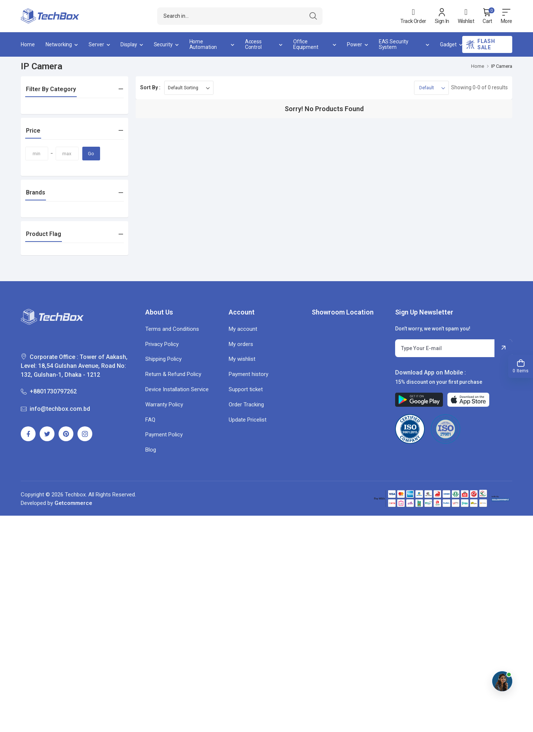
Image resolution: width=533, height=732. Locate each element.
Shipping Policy (163, 359)
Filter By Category (51, 89)
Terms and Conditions (172, 329)
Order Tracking (246, 404)
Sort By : (150, 87)
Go (91, 153)
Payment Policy (164, 434)
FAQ (150, 419)
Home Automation (203, 44)
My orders (241, 344)
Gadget (448, 44)
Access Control (253, 44)
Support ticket (246, 389)
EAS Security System (394, 44)
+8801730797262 (49, 391)
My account (243, 329)
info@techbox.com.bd (55, 408)
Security (163, 44)
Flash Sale (480, 44)
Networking (59, 44)
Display (128, 44)
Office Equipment (305, 44)
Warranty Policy (164, 404)
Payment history (248, 374)
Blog (150, 449)
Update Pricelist (247, 419)
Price (33, 130)
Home (28, 44)
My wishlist (242, 359)
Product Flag (43, 233)
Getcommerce (73, 503)
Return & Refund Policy (173, 374)
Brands (35, 192)
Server (96, 44)
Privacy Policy (162, 344)
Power (354, 44)
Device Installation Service (177, 389)
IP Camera (501, 66)
